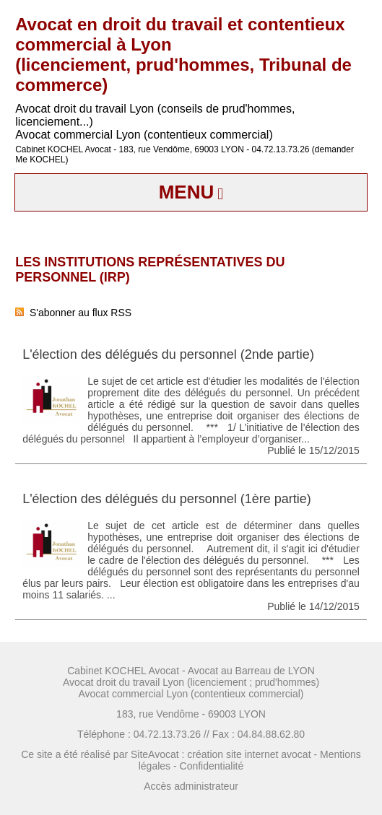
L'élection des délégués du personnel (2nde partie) (168, 354)
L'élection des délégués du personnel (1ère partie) (166, 499)
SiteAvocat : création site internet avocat (221, 754)
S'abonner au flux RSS (73, 312)
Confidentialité (212, 766)
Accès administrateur (191, 786)
